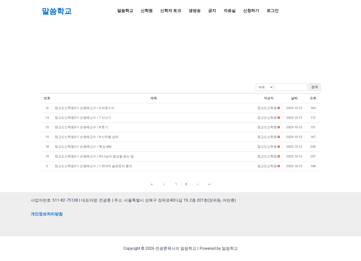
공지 (212, 10)
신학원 (147, 10)
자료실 (230, 10)
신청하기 (251, 10)
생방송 (195, 10)
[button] (267, 108)
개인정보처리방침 (47, 214)
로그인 (273, 10)
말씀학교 (57, 11)
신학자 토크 (170, 10)
